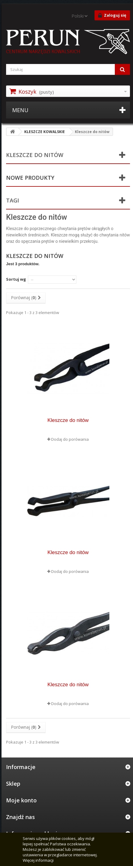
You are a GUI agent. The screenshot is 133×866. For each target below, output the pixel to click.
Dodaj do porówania (70, 439)
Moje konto (21, 800)
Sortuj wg (16, 279)
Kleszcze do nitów (67, 420)
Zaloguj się (112, 15)
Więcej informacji (38, 860)
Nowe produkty (30, 177)
